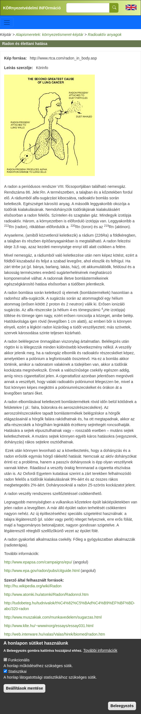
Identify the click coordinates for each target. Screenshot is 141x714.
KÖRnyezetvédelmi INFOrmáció (32, 8)
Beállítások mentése (24, 692)
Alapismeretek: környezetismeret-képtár (50, 34)
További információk (100, 655)
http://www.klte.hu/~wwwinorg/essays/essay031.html (48, 626)
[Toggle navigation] (6, 22)
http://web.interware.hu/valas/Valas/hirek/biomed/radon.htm (54, 634)
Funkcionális (19, 664)
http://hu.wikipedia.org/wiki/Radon (33, 586)
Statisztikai (17, 676)
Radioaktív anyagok (104, 34)
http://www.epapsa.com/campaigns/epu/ (38, 562)
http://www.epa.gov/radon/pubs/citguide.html (42, 570)
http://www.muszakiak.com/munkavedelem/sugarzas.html (53, 617)
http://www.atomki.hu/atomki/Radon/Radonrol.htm (46, 594)
